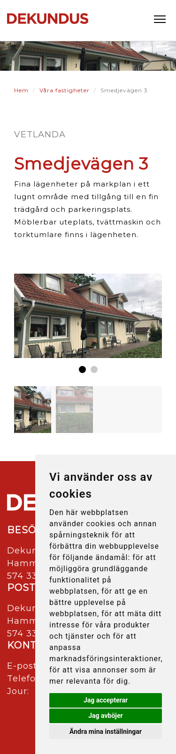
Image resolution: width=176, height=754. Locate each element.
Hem (21, 90)
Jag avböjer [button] (105, 715)
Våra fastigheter (64, 90)
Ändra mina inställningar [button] (105, 731)
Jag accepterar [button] (106, 700)
